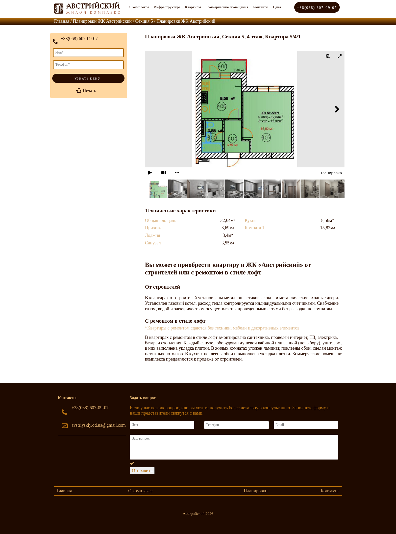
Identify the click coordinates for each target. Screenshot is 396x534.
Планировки (255, 490)
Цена (277, 7)
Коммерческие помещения (226, 7)
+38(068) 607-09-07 (317, 8)
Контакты (260, 7)
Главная (64, 490)
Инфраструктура (167, 7)
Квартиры (193, 7)
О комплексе (139, 7)
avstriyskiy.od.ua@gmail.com (98, 425)
